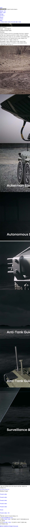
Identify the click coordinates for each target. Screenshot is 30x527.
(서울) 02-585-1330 (5, 22)
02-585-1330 (6, 519)
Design (12, 4)
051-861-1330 (7, 522)
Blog (26, 5)
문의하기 (27, 0)
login (1, 7)
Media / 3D (13, 1)
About (27, 2)
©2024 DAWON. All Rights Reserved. (9, 526)
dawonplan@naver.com (7, 517)
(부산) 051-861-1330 (15, 22)
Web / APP (13, 3)
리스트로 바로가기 (4, 489)
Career (27, 4)
